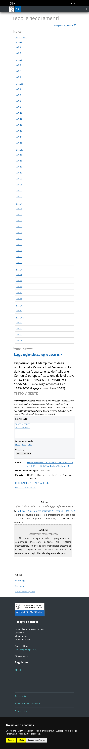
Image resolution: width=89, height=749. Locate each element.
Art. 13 (19, 130)
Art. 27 (19, 226)
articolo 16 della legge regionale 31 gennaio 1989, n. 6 (46, 511)
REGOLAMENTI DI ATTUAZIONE (31, 483)
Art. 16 (19, 154)
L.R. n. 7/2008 (21, 37)
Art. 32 (19, 256)
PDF (24, 444)
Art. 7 (18, 94)
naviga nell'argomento (65, 25)
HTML (17, 444)
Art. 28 (19, 232)
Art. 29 (19, 238)
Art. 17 (19, 160)
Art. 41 (19, 328)
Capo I (19, 42)
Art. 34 (19, 274)
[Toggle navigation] (87, 9)
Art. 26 (19, 220)
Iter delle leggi (20, 580)
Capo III (19, 84)
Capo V (19, 204)
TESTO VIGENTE (22, 424)
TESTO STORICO (22, 427)
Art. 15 (19, 142)
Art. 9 (18, 106)
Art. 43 (19, 340)
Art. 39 (19, 310)
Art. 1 (18, 47)
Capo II (19, 60)
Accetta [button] (11, 740)
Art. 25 (19, 214)
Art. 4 (18, 71)
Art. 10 (19, 112)
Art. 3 (18, 65)
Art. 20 (19, 178)
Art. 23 (19, 196)
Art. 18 (19, 166)
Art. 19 (19, 172)
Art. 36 (19, 286)
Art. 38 (19, 298)
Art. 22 (19, 190)
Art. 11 (19, 118)
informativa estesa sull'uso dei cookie (23, 734)
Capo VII (19, 305)
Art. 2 (18, 53)
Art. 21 (19, 184)
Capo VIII (20, 317)
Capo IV (19, 150)
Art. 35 (19, 280)
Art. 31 (19, 250)
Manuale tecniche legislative (25, 592)
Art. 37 (19, 292)
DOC (30, 444)
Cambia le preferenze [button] (36, 740)
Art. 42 (19, 334)
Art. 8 (18, 100)
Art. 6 (18, 88)
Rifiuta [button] (21, 740)
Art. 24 (19, 208)
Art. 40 (19, 322)
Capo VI (19, 270)
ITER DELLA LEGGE (25, 487)
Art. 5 (18, 76)
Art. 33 (19, 262)
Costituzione (19, 586)
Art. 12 (19, 124)
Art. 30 (19, 244)
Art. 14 (19, 136)
